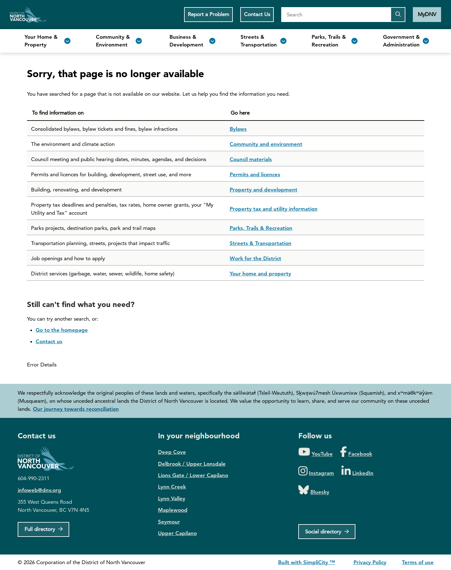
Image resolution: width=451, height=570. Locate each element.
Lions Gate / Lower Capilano (193, 475)
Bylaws (238, 129)
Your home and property (260, 273)
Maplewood (172, 510)
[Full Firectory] (44, 529)
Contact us (49, 341)
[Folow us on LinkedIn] (357, 471)
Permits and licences (255, 174)
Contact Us (257, 14)
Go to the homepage (62, 330)
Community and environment (266, 144)
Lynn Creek (172, 487)
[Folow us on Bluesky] (313, 490)
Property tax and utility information (274, 209)
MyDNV (427, 14)
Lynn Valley (171, 498)
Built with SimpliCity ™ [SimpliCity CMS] (306, 562)
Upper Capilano (177, 533)
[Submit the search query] (397, 14)
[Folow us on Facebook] (356, 452)
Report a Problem (208, 14)
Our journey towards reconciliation (76, 409)
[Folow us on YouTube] (315, 452)
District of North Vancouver (49, 458)
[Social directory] (327, 531)
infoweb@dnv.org (39, 490)
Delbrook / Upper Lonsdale (192, 464)
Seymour (169, 522)
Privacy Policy (370, 562)
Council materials (251, 159)
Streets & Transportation (260, 243)
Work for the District (255, 258)
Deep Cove (172, 452)
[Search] (335, 14)
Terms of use (418, 562)
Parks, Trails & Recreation (261, 228)
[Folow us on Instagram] (316, 471)
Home (28, 14)
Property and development (263, 189)
